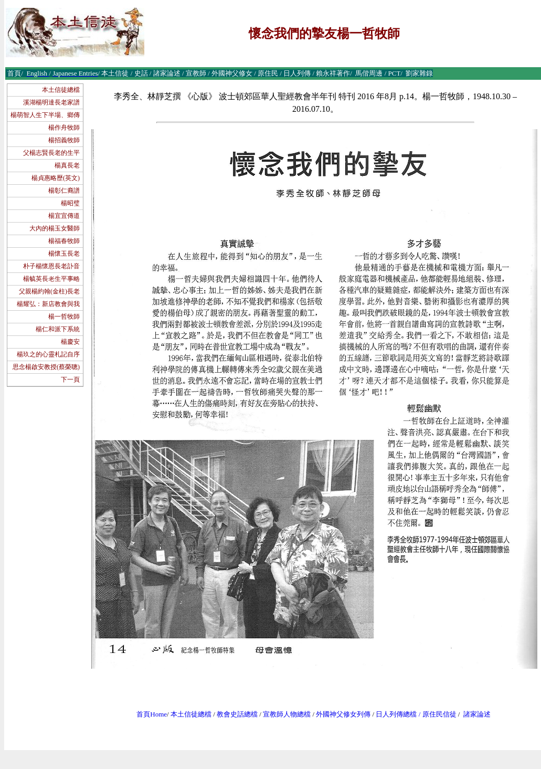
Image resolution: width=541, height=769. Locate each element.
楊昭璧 (70, 203)
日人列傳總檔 (396, 714)
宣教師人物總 (283, 714)
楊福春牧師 (64, 241)
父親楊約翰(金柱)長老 (49, 291)
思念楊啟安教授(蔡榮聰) (46, 367)
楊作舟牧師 (64, 127)
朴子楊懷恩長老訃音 (51, 266)
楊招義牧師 (64, 140)
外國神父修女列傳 (343, 714)
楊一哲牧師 (64, 316)
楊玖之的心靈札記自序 (48, 354)
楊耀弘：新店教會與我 (48, 304)
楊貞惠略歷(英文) (55, 178)
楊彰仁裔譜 (64, 190)
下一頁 (70, 379)
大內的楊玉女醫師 (54, 228)
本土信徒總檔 (61, 89)
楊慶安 (70, 341)
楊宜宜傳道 (64, 215)
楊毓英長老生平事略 (51, 278)
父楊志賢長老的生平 (51, 152)
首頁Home (151, 714)
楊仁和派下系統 (58, 329)
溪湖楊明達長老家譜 (51, 102)
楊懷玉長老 (64, 253)
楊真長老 (67, 165)
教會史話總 (234, 714)
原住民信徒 (439, 714)
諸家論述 (477, 714)
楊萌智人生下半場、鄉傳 (45, 115)
